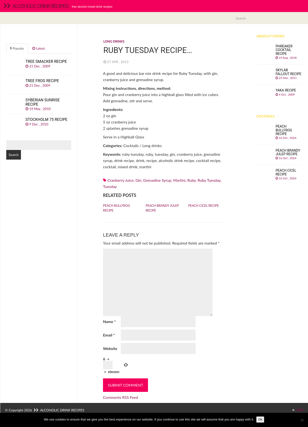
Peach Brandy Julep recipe (162, 208)
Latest (38, 48)
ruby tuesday (209, 180)
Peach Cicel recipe (203, 205)
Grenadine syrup (157, 180)
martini (179, 180)
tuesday (110, 186)
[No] (302, 420)
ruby (191, 180)
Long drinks (114, 41)
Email (109, 335)
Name (109, 321)
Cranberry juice (120, 180)
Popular (17, 48)
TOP (297, 410)
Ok (260, 419)
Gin (138, 180)
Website (110, 348)
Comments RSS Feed (120, 397)
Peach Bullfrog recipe (116, 208)
